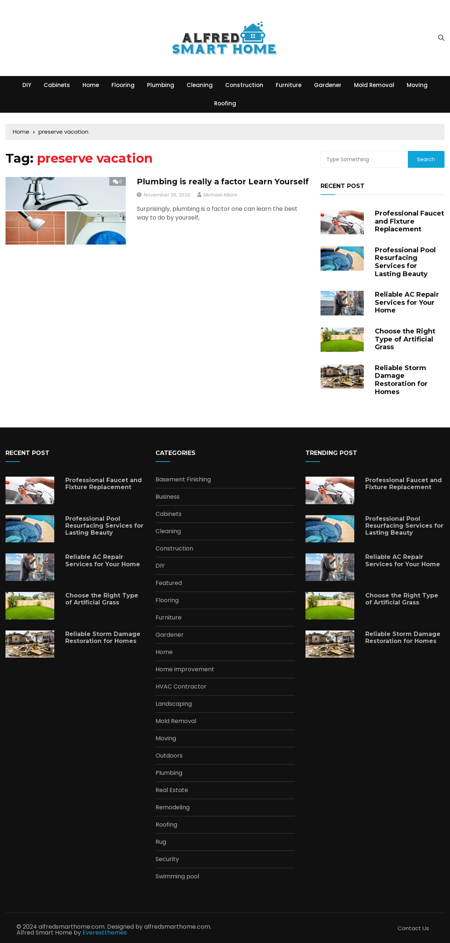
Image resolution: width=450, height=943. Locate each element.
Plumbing (160, 85)
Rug (161, 842)
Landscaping (174, 704)
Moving (417, 85)
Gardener (327, 85)
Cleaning (200, 85)
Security (167, 859)
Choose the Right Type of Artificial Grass (405, 339)
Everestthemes (105, 932)
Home (91, 85)
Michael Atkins (220, 194)
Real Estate (172, 790)
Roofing (225, 103)
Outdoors (169, 756)
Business (168, 497)
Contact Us (413, 928)
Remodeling (173, 807)
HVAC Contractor (181, 687)
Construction (244, 85)
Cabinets (57, 85)
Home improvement (185, 669)
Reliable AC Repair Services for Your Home (407, 302)
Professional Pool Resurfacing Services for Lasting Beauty (405, 262)
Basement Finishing (183, 480)
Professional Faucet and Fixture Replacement (409, 221)
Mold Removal (374, 85)
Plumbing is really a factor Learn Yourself (223, 181)
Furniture (288, 85)
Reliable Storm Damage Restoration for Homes (401, 380)
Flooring (123, 85)
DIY (26, 85)
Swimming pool (177, 876)
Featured (169, 583)
